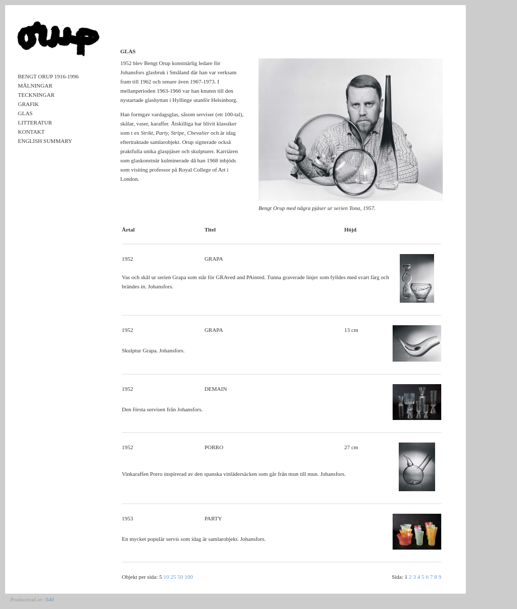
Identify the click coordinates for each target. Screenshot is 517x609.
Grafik (28, 104)
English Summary (45, 141)
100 (189, 577)
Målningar (35, 85)
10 (166, 577)
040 (50, 599)
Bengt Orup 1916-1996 (48, 76)
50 (180, 577)
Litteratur (35, 122)
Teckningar (36, 95)
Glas (25, 113)
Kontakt (31, 132)
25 (173, 577)
